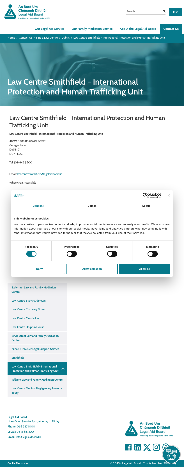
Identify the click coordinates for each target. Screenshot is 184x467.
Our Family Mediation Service (92, 29)
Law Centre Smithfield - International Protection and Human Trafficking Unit (35, 369)
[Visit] (156, 447)
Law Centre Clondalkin (25, 318)
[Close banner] (169, 195)
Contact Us (171, 29)
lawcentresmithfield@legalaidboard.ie (39, 174)
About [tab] (146, 205)
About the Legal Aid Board (138, 29)
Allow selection (92, 268)
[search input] (143, 12)
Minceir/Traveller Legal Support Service (35, 349)
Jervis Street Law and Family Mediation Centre (35, 338)
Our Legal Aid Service (50, 29)
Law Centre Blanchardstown (29, 300)
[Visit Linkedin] (138, 447)
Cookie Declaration (18, 463)
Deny (39, 268)
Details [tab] (92, 205)
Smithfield (18, 357)
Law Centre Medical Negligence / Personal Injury (37, 390)
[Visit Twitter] (147, 447)
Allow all (144, 268)
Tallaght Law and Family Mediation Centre (37, 379)
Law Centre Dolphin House (28, 327)
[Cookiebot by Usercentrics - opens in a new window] (145, 195)
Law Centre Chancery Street (28, 309)
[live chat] (171, 454)
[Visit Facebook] (128, 447)
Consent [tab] (38, 205)
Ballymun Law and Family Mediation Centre (34, 289)
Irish (175, 12)
